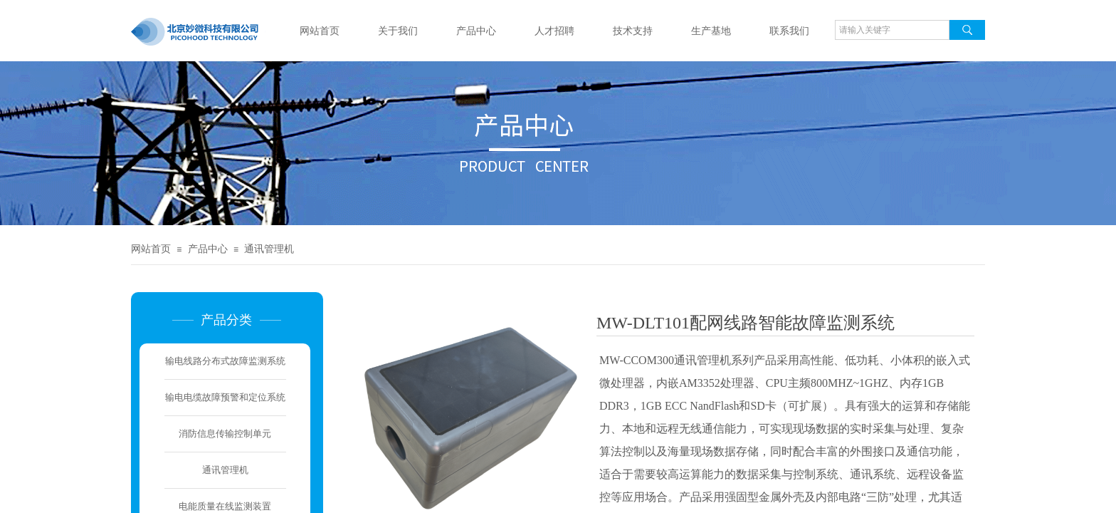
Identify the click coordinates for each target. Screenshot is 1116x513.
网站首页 (319, 31)
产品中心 (476, 31)
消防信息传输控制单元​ (225, 433)
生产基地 (711, 31)
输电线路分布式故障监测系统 (225, 361)
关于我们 (398, 31)
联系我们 (789, 31)
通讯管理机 (269, 249)
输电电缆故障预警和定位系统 (225, 397)
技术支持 (633, 31)
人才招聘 (554, 31)
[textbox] (892, 30)
